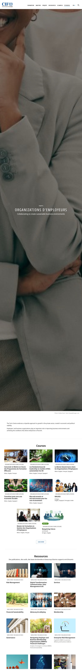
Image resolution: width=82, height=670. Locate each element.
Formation (30, 5)
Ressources (52, 5)
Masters (38, 5)
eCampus (60, 5)
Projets (44, 5)
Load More (41, 542)
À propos (67, 5)
